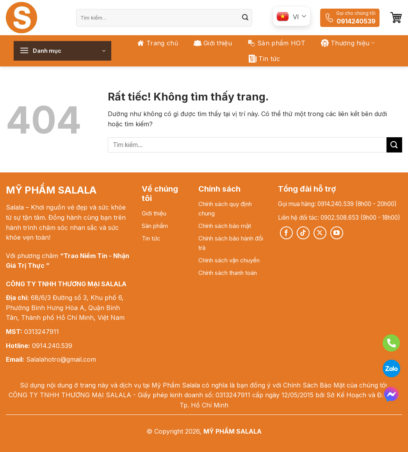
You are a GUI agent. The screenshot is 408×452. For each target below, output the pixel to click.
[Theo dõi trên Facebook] (286, 232)
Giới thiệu (213, 43)
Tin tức (264, 59)
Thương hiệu (348, 43)
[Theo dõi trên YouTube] (336, 232)
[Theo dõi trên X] (320, 232)
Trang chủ (157, 43)
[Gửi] (245, 17)
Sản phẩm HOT (276, 43)
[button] (396, 17)
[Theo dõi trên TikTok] (303, 232)
